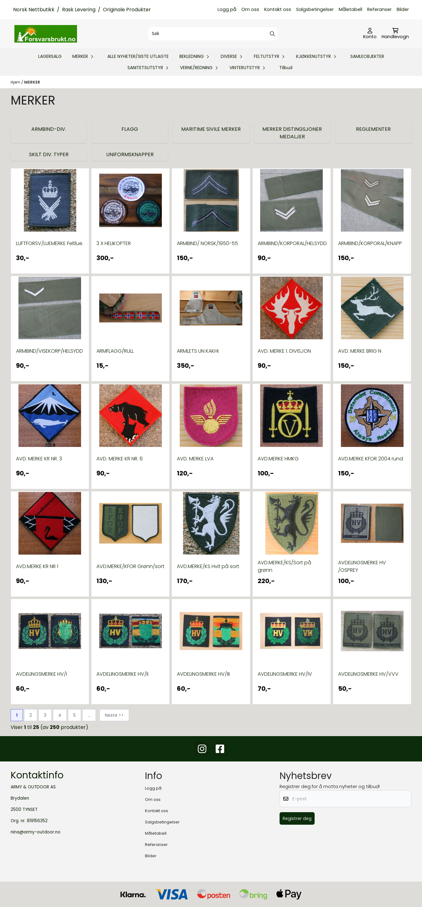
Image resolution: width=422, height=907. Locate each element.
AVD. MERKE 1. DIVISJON (284, 351)
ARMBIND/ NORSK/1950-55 (207, 243)
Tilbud (285, 67)
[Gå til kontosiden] (370, 33)
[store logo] (45, 34)
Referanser (379, 9)
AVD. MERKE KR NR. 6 (119, 458)
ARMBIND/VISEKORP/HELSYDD (49, 351)
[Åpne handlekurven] (395, 33)
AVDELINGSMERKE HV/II (122, 674)
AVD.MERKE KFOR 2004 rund (370, 458)
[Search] (272, 34)
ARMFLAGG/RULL (115, 351)
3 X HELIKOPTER (113, 243)
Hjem (16, 82)
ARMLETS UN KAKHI (198, 351)
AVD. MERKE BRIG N (359, 351)
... (89, 715)
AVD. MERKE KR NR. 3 (39, 458)
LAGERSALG (50, 56)
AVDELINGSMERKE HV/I (41, 674)
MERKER (32, 82)
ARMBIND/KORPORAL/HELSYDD (292, 243)
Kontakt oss (277, 9)
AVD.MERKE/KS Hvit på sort (208, 566)
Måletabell (350, 9)
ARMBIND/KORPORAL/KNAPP (370, 243)
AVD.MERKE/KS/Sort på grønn (284, 566)
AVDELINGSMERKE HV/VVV (368, 674)
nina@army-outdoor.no (35, 832)
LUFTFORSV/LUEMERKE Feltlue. (49, 243)
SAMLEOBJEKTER (367, 56)
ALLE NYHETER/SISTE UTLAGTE (138, 56)
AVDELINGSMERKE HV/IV (285, 674)
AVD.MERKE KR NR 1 (37, 566)
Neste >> (114, 715)
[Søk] (212, 33)
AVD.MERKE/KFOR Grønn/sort (130, 566)
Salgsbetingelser (315, 9)
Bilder (403, 9)
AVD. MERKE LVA (195, 458)
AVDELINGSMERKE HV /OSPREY (362, 566)
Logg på (227, 9)
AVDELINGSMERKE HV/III (203, 674)
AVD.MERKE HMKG (278, 458)
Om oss (250, 9)
